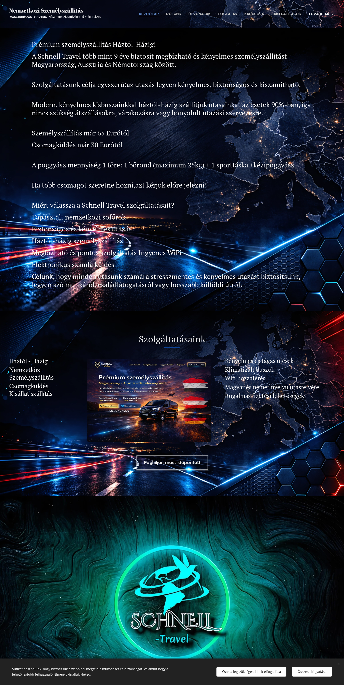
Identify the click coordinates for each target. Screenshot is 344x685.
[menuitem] (148, 13)
